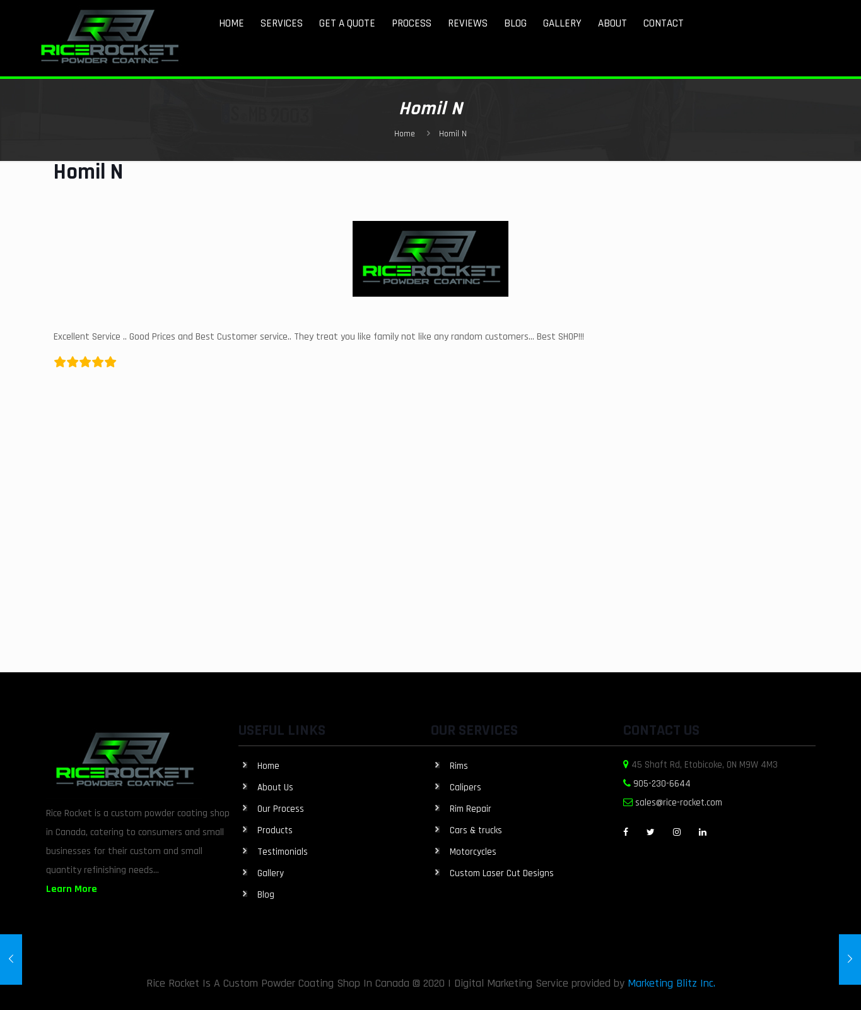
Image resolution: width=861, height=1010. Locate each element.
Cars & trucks (476, 830)
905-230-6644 (662, 784)
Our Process (280, 809)
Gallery (270, 873)
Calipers (465, 787)
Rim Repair (470, 809)
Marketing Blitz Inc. (671, 983)
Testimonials (282, 852)
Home (404, 134)
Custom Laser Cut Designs (502, 873)
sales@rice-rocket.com (678, 803)
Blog (265, 895)
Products (275, 830)
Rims (459, 766)
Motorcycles (473, 852)
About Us (275, 787)
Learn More (71, 889)
